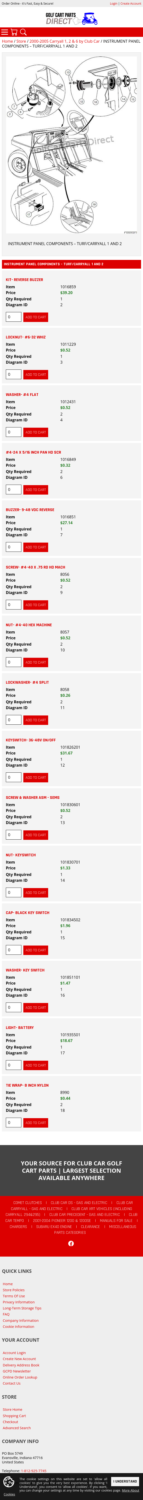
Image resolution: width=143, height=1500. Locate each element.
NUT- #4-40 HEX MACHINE (29, 625)
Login (113, 3)
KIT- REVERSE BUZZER (24, 279)
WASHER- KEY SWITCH (25, 970)
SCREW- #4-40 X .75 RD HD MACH (35, 567)
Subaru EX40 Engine (54, 1226)
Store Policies (14, 1290)
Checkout (10, 1422)
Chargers (18, 1226)
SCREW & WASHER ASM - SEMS (33, 797)
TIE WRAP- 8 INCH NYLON (27, 1085)
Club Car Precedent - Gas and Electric (84, 1214)
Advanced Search (17, 1428)
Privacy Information (19, 1302)
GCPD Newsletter (17, 1371)
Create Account (131, 3)
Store (21, 41)
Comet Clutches (27, 1202)
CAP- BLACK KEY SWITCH (27, 912)
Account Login (14, 1352)
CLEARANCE (90, 1226)
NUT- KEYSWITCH (21, 855)
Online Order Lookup (20, 1377)
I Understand (125, 1481)
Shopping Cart (14, 1415)
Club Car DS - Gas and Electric (79, 1202)
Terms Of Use (14, 1296)
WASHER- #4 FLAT (22, 394)
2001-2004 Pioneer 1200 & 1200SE (62, 1220)
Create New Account (19, 1358)
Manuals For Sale (116, 1220)
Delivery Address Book (21, 1365)
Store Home (12, 1409)
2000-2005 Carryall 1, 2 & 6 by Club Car (64, 41)
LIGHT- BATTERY (20, 1027)
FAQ (6, 1314)
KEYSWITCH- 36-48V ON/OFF (31, 740)
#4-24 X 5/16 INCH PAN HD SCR (33, 452)
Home (7, 41)
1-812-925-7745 (33, 1470)
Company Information (21, 1320)
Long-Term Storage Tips (22, 1308)
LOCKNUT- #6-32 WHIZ (26, 337)
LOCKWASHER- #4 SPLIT (27, 682)
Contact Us (12, 1383)
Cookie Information (18, 1326)
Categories (4, 32)
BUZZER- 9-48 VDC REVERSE (30, 510)
